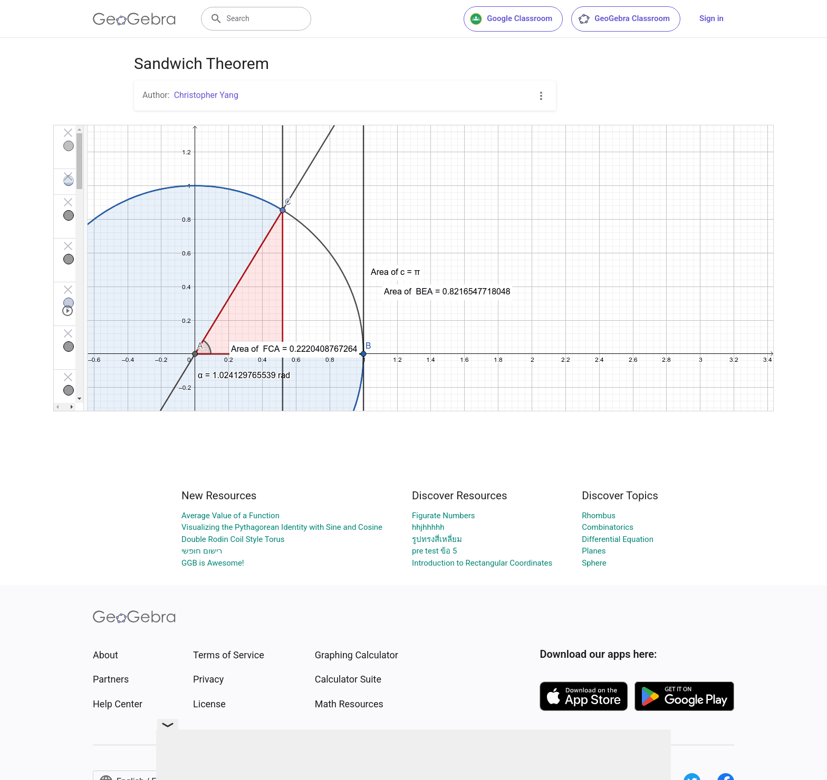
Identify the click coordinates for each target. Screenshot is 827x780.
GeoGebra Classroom (624, 19)
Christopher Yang (206, 95)
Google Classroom (511, 19)
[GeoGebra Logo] (134, 19)
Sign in (711, 18)
